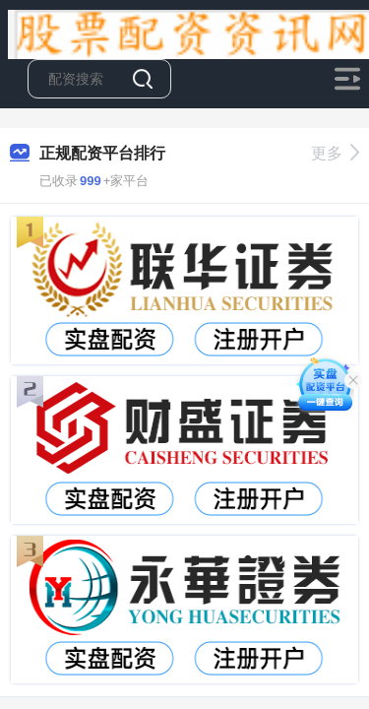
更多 (335, 153)
